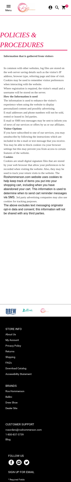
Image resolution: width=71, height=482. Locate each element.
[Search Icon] (57, 8)
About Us (10, 334)
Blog (8, 439)
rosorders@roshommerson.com (23, 429)
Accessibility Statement (18, 374)
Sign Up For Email (21, 472)
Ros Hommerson (14, 391)
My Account (12, 340)
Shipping (10, 357)
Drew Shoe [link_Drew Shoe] (11, 402)
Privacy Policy (13, 345)
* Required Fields (16, 479)
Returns (9, 351)
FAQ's (8, 362)
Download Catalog (15, 368)
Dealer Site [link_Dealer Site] (11, 408)
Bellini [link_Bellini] (8, 396)
